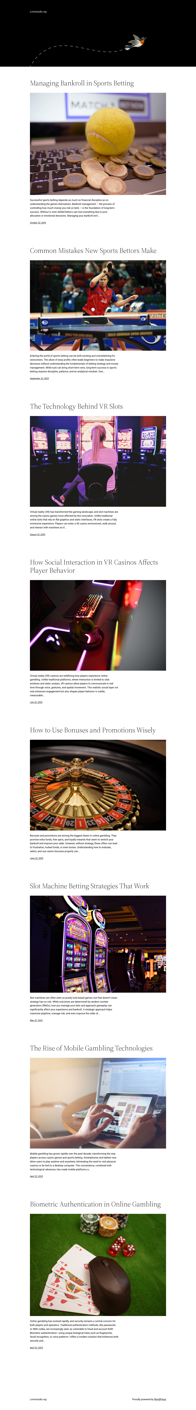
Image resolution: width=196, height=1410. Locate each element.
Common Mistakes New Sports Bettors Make (93, 250)
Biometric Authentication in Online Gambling (95, 1204)
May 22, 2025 (36, 1020)
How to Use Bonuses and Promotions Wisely (93, 730)
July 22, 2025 (36, 702)
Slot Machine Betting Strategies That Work (89, 886)
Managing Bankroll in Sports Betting (82, 83)
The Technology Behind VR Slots (76, 406)
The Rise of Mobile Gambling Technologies (91, 1048)
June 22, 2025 (36, 858)
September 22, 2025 (39, 378)
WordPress (160, 1399)
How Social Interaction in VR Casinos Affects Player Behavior (94, 566)
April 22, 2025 (36, 1176)
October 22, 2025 (38, 222)
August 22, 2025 (37, 534)
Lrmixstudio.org (38, 11)
